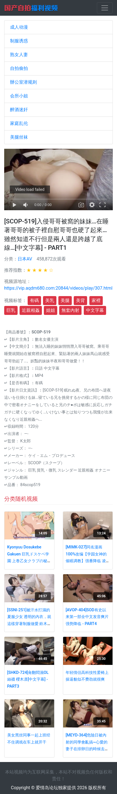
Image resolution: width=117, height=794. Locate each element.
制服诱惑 (19, 41)
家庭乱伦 (19, 123)
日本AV (25, 259)
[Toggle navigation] (105, 7)
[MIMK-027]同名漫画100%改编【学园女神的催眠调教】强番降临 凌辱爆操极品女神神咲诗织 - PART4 (88, 561)
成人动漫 (19, 27)
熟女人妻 (19, 54)
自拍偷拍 (19, 68)
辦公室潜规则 (23, 82)
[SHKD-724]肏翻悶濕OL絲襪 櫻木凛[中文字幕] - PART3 (28, 679)
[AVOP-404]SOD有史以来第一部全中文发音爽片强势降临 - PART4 (87, 617)
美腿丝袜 (19, 137)
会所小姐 (19, 96)
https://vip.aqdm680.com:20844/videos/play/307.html (58, 288)
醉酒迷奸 (19, 109)
